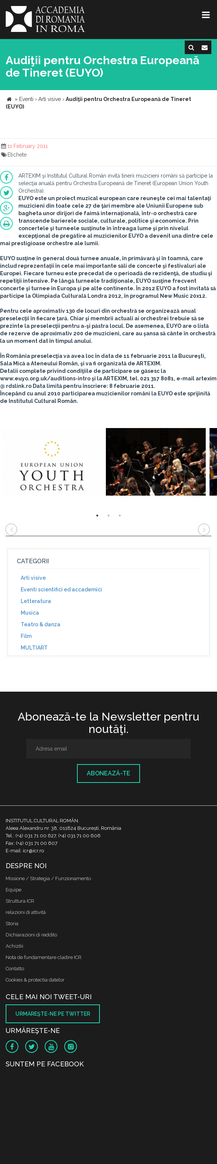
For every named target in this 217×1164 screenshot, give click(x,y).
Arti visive (33, 578)
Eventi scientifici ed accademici (61, 590)
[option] (52, 463)
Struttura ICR (20, 901)
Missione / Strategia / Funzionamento (48, 878)
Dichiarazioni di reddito (31, 935)
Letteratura (36, 601)
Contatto (15, 968)
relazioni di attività (26, 912)
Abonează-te (108, 773)
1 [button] (97, 515)
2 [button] (108, 515)
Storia (12, 923)
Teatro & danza (40, 624)
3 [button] (120, 515)
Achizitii (14, 946)
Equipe (13, 890)
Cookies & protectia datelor (35, 980)
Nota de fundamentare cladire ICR (43, 957)
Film (26, 636)
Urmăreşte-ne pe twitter (52, 1014)
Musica (30, 613)
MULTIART (34, 648)
